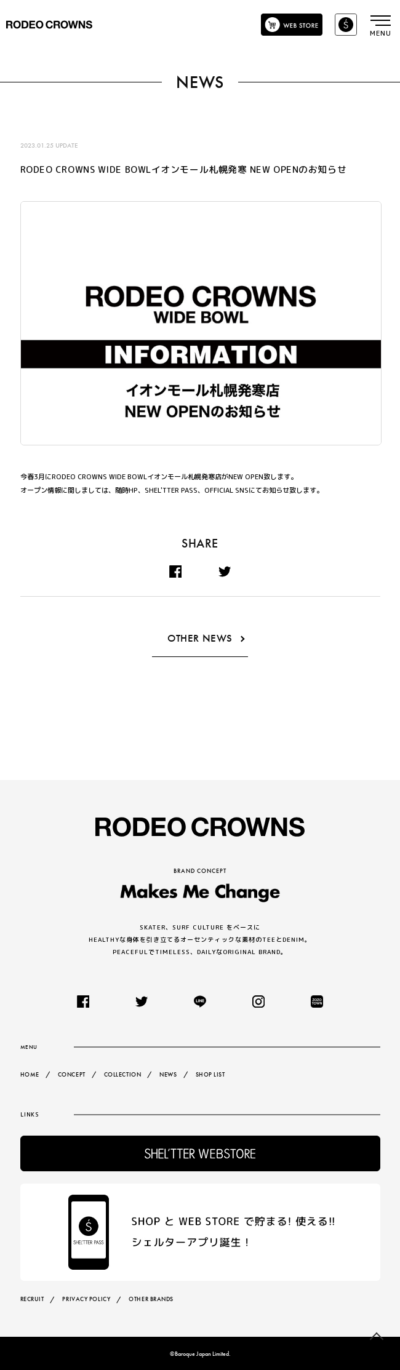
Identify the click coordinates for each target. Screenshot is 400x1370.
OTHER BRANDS (151, 1299)
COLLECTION (123, 1074)
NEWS (168, 1074)
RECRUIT (32, 1299)
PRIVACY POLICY (86, 1299)
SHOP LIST (210, 1074)
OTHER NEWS (200, 639)
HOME (29, 1074)
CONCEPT (72, 1074)
